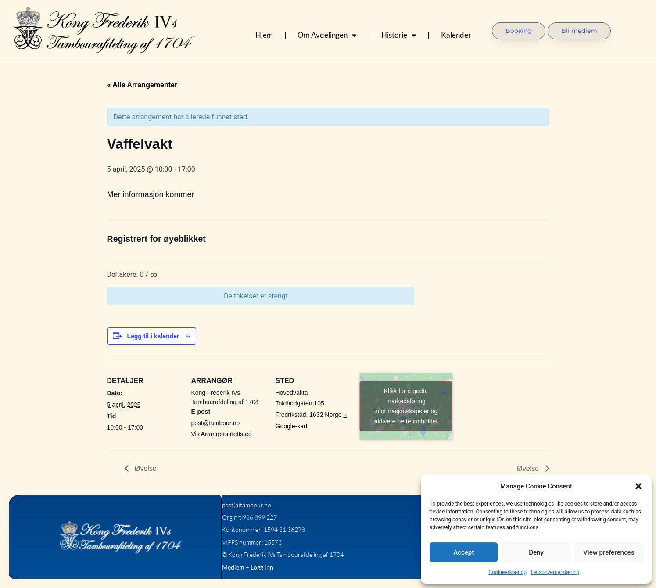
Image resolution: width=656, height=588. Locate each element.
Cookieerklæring (507, 572)
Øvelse (145, 468)
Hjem (264, 34)
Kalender (456, 34)
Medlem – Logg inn (247, 567)
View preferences (608, 552)
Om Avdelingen (327, 35)
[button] (638, 486)
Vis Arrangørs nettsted (221, 433)
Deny (536, 552)
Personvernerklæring (555, 572)
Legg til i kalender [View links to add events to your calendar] (153, 336)
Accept (463, 552)
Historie (398, 35)
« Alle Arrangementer (142, 85)
